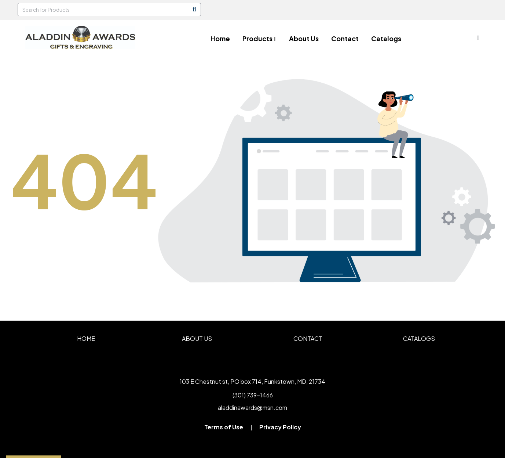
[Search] (194, 9)
